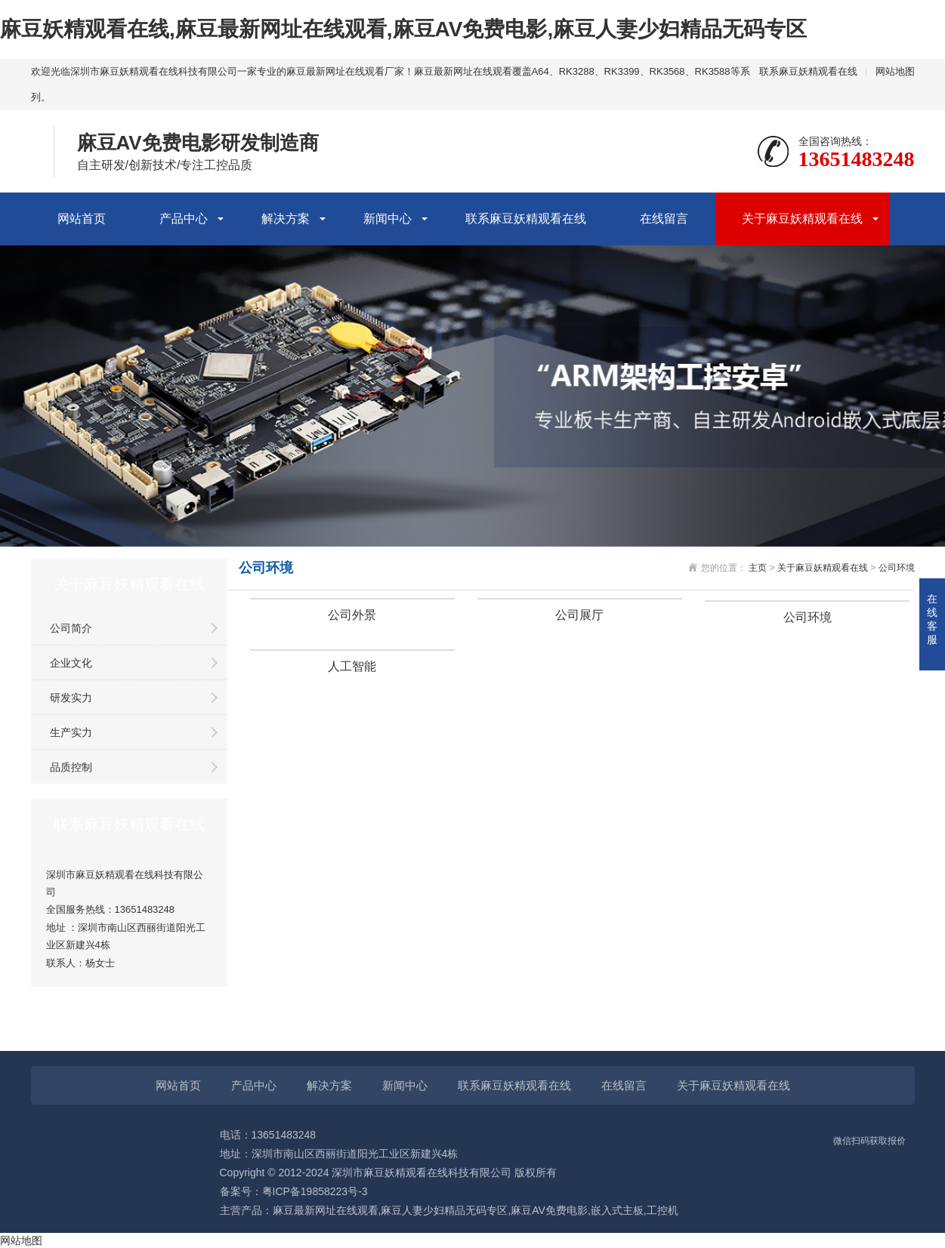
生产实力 (71, 732)
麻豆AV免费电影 (549, 1210)
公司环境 (897, 567)
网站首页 (81, 218)
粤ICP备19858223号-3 (315, 1191)
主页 (758, 567)
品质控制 (71, 767)
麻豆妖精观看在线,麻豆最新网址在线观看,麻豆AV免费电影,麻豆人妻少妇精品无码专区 (403, 29)
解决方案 (285, 218)
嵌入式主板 (617, 1210)
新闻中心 (387, 218)
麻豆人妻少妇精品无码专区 (444, 1210)
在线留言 (664, 218)
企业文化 (71, 663)
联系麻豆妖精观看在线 (808, 71)
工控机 (662, 1210)
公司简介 (71, 628)
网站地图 (895, 71)
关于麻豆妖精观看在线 (802, 218)
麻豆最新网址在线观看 (325, 1210)
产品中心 (183, 218)
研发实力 (71, 698)
